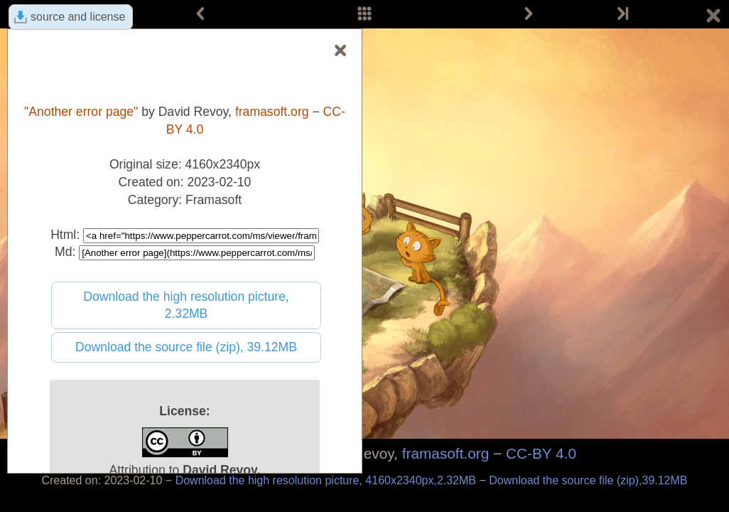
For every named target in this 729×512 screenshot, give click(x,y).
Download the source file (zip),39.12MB (588, 480)
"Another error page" (81, 112)
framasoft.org (446, 453)
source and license (78, 17)
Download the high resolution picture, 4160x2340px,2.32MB (328, 480)
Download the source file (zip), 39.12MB (186, 347)
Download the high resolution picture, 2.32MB (186, 305)
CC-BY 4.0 (541, 453)
